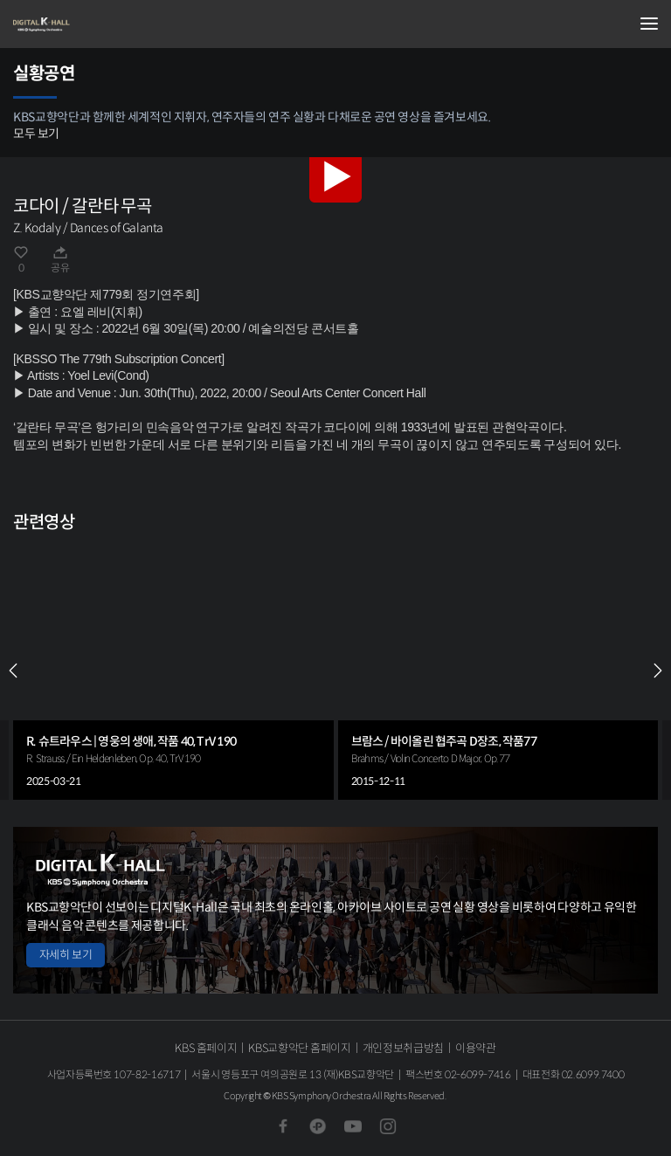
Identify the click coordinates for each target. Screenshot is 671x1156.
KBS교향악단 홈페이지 (299, 1048)
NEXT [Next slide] (658, 670)
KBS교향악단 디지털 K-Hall (100, 24)
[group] (173, 670)
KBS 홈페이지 (206, 1048)
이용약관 (475, 1048)
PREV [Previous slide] (13, 670)
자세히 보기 (65, 954)
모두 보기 (36, 133)
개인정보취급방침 (403, 1048)
